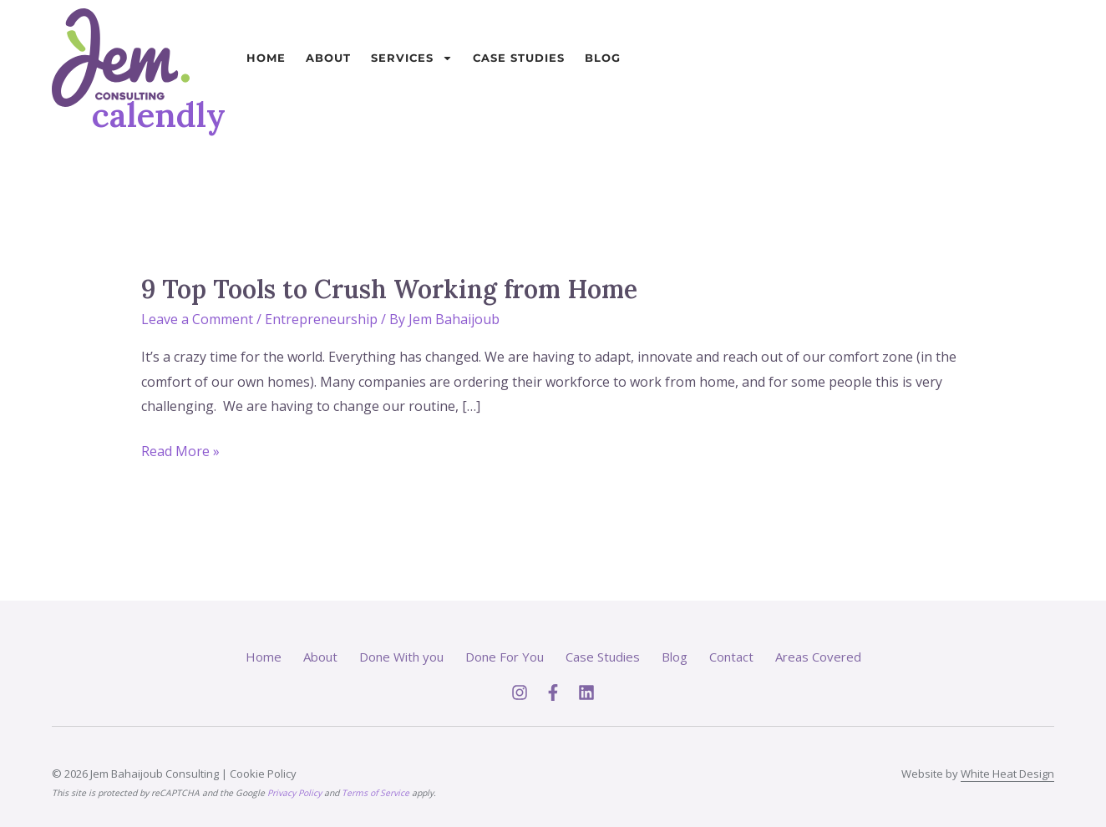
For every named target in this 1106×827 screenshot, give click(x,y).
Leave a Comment (197, 319)
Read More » (180, 449)
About (328, 57)
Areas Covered (818, 656)
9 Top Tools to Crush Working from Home (389, 289)
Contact (731, 656)
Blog (603, 57)
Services (412, 58)
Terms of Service (375, 793)
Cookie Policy (263, 773)
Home (266, 57)
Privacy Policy (294, 793)
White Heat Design (1007, 773)
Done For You (504, 656)
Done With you (401, 656)
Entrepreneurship (321, 319)
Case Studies (519, 57)
